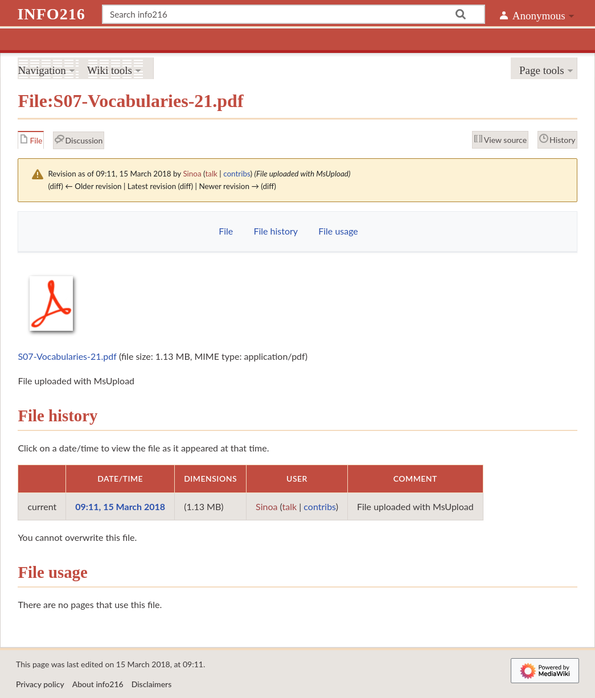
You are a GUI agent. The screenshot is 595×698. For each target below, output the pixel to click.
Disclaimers (152, 684)
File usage (338, 230)
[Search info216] (293, 14)
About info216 (98, 684)
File (226, 230)
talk (211, 173)
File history (275, 230)
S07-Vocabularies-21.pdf (67, 356)
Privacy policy (40, 684)
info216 (51, 14)
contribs (236, 173)
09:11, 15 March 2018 (120, 506)
